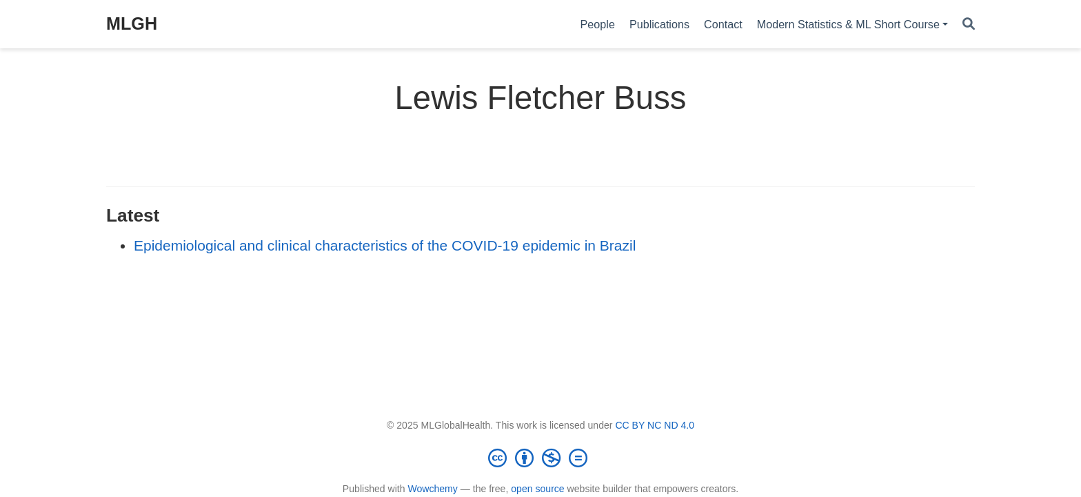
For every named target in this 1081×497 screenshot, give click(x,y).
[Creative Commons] (540, 458)
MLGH (131, 23)
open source (537, 488)
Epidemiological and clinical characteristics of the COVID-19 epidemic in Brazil (385, 245)
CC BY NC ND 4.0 (654, 425)
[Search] (968, 24)
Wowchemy (432, 488)
